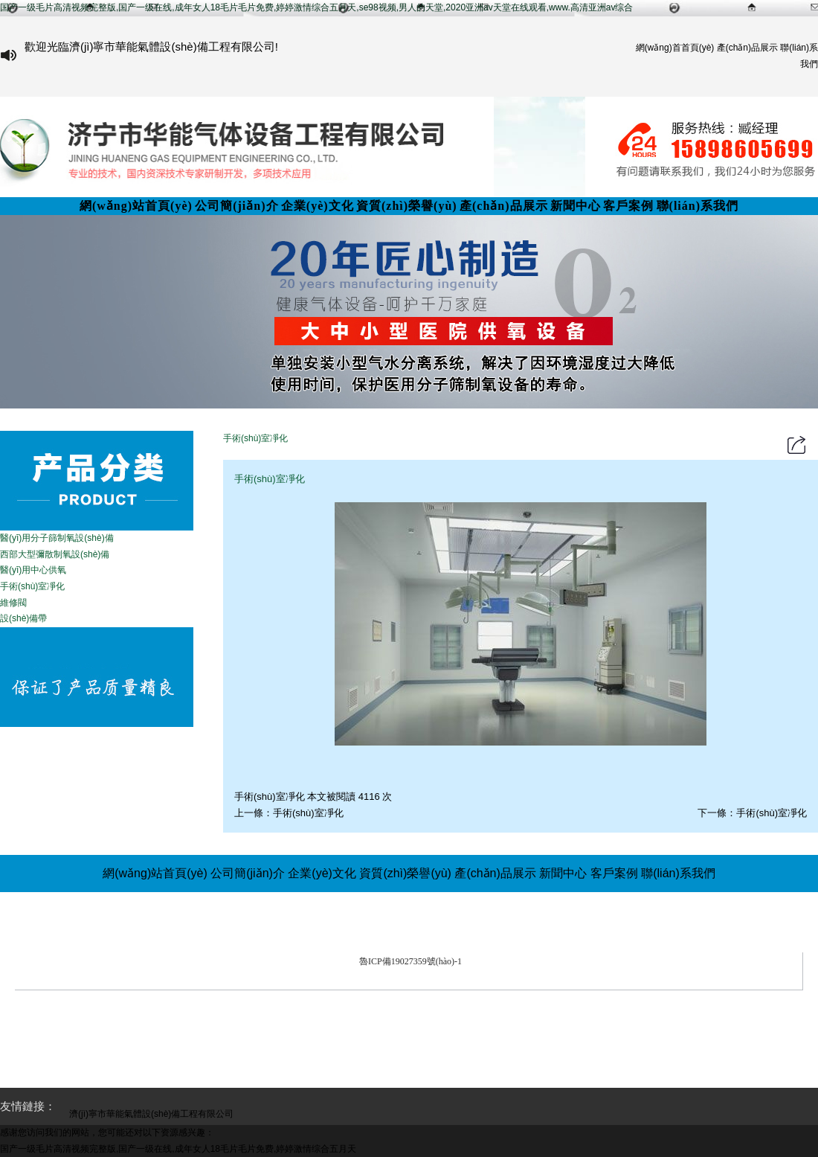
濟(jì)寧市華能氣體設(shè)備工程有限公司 (444, 943)
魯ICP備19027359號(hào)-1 (410, 961)
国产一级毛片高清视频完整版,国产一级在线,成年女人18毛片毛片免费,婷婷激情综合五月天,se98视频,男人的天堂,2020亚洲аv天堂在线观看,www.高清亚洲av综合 (316, 7)
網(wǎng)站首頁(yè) (136, 205)
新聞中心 (575, 205)
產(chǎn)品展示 (747, 47)
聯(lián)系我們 (697, 205)
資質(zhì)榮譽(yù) (406, 205)
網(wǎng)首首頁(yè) (675, 47)
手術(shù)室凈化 (308, 812)
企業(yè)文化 (317, 205)
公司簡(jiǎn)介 (236, 205)
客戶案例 (628, 205)
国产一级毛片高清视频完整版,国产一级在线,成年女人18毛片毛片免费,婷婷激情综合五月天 (178, 1149)
